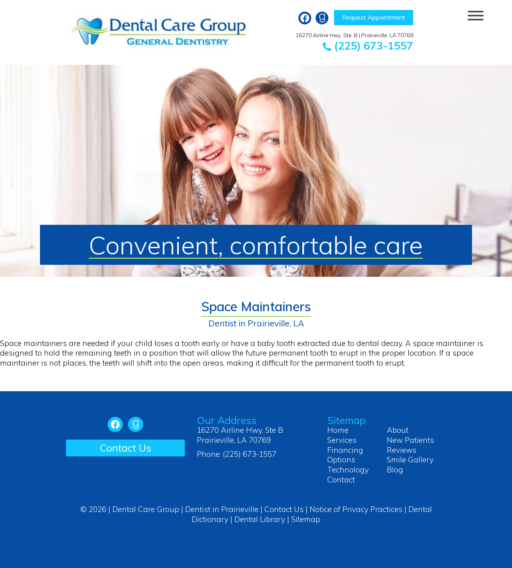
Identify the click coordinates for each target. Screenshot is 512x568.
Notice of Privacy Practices (356, 509)
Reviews (401, 450)
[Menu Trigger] (475, 15)
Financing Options (345, 455)
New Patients (410, 440)
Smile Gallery (410, 459)
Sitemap (305, 519)
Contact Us (125, 448)
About (397, 430)
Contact (341, 479)
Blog (395, 469)
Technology (348, 469)
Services (341, 440)
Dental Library (259, 519)
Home (337, 430)
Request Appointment (373, 17)
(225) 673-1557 (368, 45)
